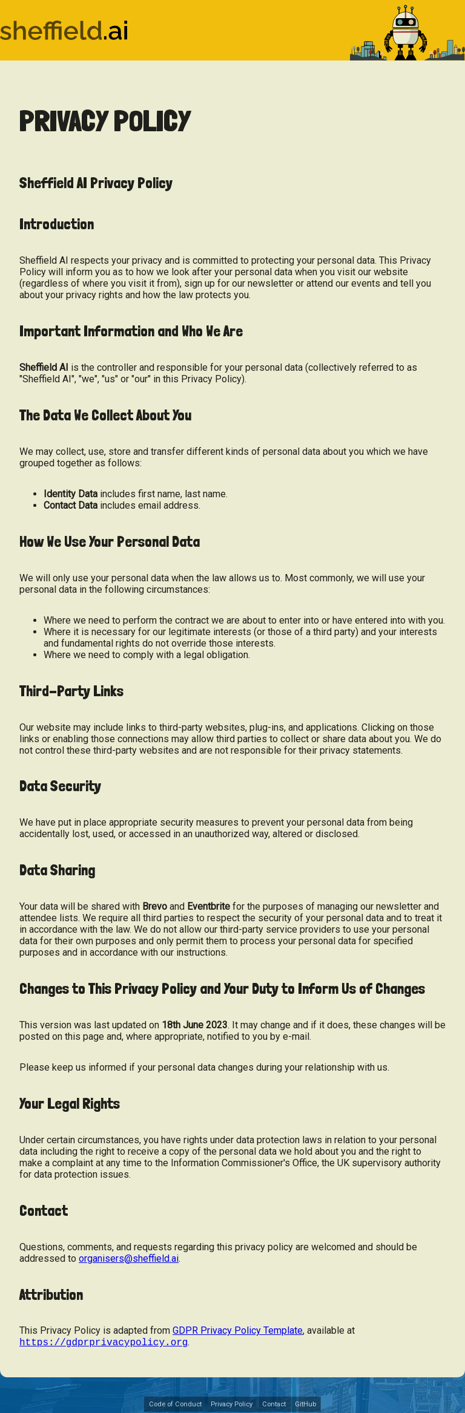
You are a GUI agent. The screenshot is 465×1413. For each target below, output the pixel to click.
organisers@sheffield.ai (129, 1258)
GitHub (305, 1405)
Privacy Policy (231, 1405)
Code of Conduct (175, 1405)
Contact (274, 1405)
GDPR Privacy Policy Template (238, 1330)
